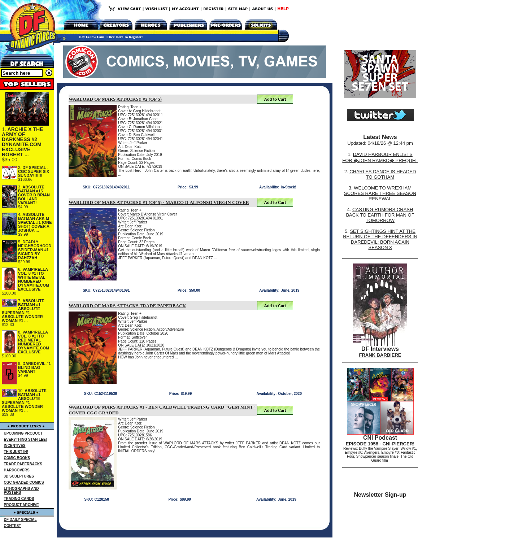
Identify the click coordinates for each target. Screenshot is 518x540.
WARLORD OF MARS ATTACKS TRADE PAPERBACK (127, 305)
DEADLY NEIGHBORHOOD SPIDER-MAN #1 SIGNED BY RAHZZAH (34, 250)
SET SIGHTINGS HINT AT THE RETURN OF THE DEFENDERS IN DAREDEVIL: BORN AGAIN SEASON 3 (380, 239)
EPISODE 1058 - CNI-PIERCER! (380, 444)
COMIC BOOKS (17, 458)
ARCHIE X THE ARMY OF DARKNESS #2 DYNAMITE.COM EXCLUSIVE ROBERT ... (22, 141)
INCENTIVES (15, 446)
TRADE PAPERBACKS (23, 464)
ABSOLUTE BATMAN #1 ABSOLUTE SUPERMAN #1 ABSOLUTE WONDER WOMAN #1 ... (23, 311)
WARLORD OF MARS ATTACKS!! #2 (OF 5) (115, 99)
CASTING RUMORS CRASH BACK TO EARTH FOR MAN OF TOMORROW (380, 215)
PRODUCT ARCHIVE (21, 505)
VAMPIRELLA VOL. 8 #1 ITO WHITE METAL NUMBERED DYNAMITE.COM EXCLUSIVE (33, 279)
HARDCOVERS (17, 470)
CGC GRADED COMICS (24, 482)
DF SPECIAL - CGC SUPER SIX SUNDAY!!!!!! (33, 171)
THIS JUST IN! (16, 452)
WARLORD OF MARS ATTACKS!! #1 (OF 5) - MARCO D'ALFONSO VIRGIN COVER (159, 202)
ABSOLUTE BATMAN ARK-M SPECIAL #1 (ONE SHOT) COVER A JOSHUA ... (35, 222)
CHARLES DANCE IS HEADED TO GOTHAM (382, 174)
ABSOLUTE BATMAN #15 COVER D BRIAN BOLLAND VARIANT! (34, 195)
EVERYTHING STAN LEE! (25, 439)
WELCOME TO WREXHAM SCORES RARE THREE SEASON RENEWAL (380, 193)
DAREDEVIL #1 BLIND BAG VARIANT (34, 367)
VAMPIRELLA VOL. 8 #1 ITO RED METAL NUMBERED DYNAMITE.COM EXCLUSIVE (33, 342)
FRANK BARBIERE (380, 355)
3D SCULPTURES (19, 476)
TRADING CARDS (19, 499)
